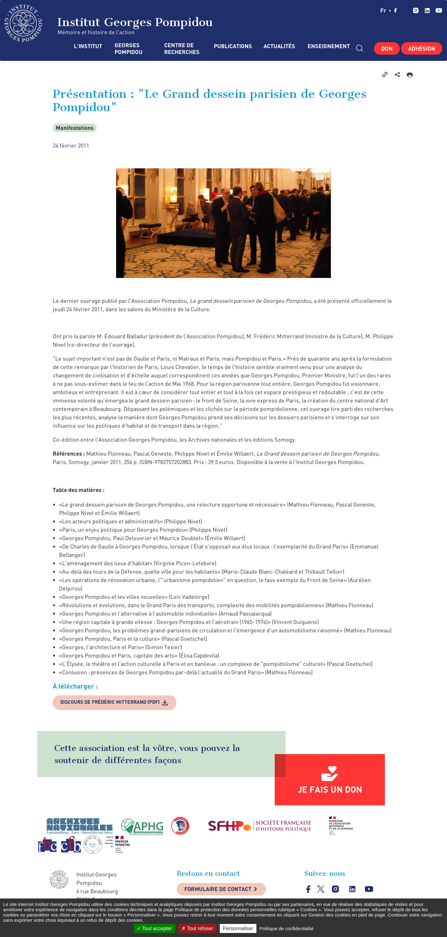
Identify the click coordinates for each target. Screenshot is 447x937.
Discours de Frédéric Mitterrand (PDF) (111, 702)
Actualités (279, 46)
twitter (405, 10)
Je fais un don (330, 789)
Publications (232, 46)
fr (385, 10)
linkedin (427, 10)
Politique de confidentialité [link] (287, 928)
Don (387, 48)
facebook (395, 10)
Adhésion (421, 48)
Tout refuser (197, 928)
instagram (415, 10)
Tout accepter (154, 928)
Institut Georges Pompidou (109, 23)
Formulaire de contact (219, 889)
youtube (438, 10)
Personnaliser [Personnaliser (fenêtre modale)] (238, 928)
